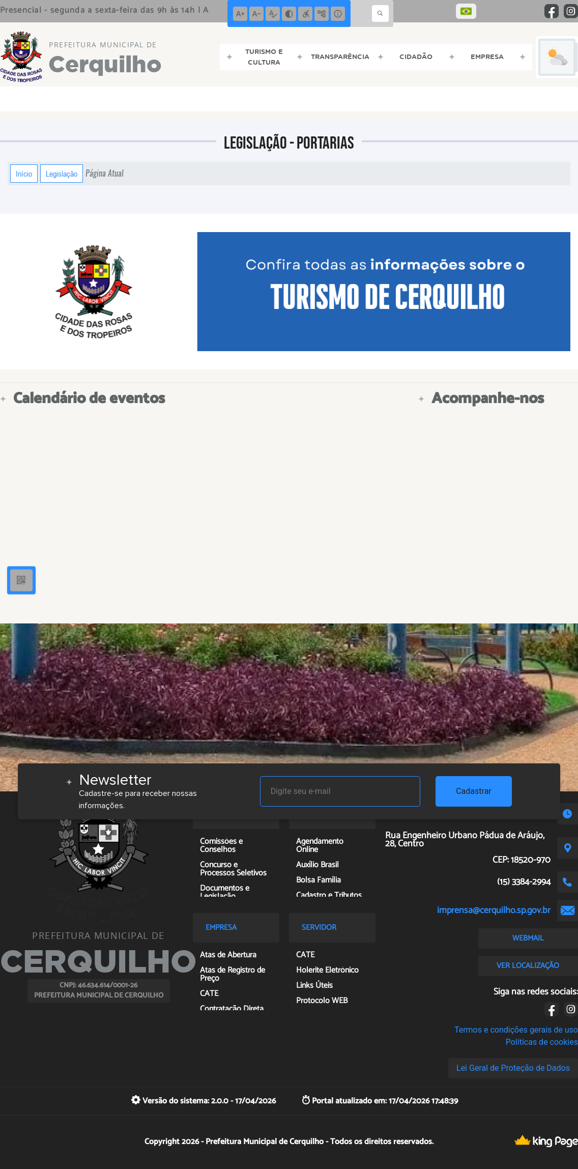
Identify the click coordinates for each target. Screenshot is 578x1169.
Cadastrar (474, 791)
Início (24, 173)
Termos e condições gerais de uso (516, 1030)
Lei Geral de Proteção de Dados (513, 1068)
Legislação (61, 173)
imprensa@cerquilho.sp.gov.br (494, 910)
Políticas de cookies (542, 1042)
